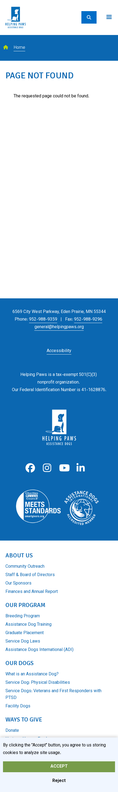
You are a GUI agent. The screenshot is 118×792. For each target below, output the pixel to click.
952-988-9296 (88, 319)
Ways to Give (23, 719)
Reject (59, 782)
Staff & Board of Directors (30, 575)
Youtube (64, 468)
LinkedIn (80, 468)
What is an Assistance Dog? (32, 674)
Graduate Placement (24, 633)
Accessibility (59, 351)
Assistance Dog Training (28, 624)
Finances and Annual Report (31, 592)
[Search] (89, 17)
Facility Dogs (17, 706)
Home (19, 47)
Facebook (30, 468)
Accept (59, 768)
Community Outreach (24, 566)
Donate (12, 730)
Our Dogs (19, 663)
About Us (19, 555)
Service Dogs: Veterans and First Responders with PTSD (53, 694)
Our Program (25, 605)
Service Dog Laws (22, 641)
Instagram (47, 468)
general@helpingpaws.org (59, 327)
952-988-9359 (43, 319)
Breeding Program (22, 616)
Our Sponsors (18, 583)
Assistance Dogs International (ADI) (39, 650)
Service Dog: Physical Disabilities (37, 682)
